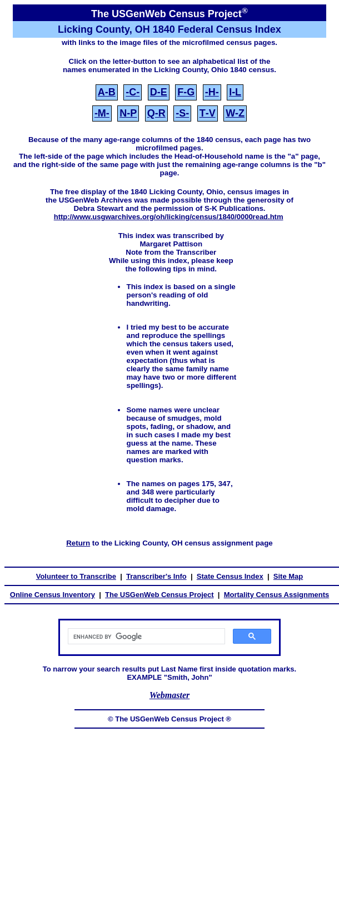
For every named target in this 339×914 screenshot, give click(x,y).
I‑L (235, 92)
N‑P (128, 113)
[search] (145, 637)
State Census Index (230, 576)
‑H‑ (212, 92)
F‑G (186, 92)
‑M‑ (101, 113)
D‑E (158, 92)
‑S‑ (182, 113)
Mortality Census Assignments (277, 594)
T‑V (208, 113)
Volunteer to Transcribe (76, 576)
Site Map (288, 576)
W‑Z (235, 113)
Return (78, 543)
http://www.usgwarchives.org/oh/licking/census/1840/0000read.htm (168, 217)
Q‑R (156, 113)
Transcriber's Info (156, 576)
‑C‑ (132, 92)
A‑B (107, 92)
